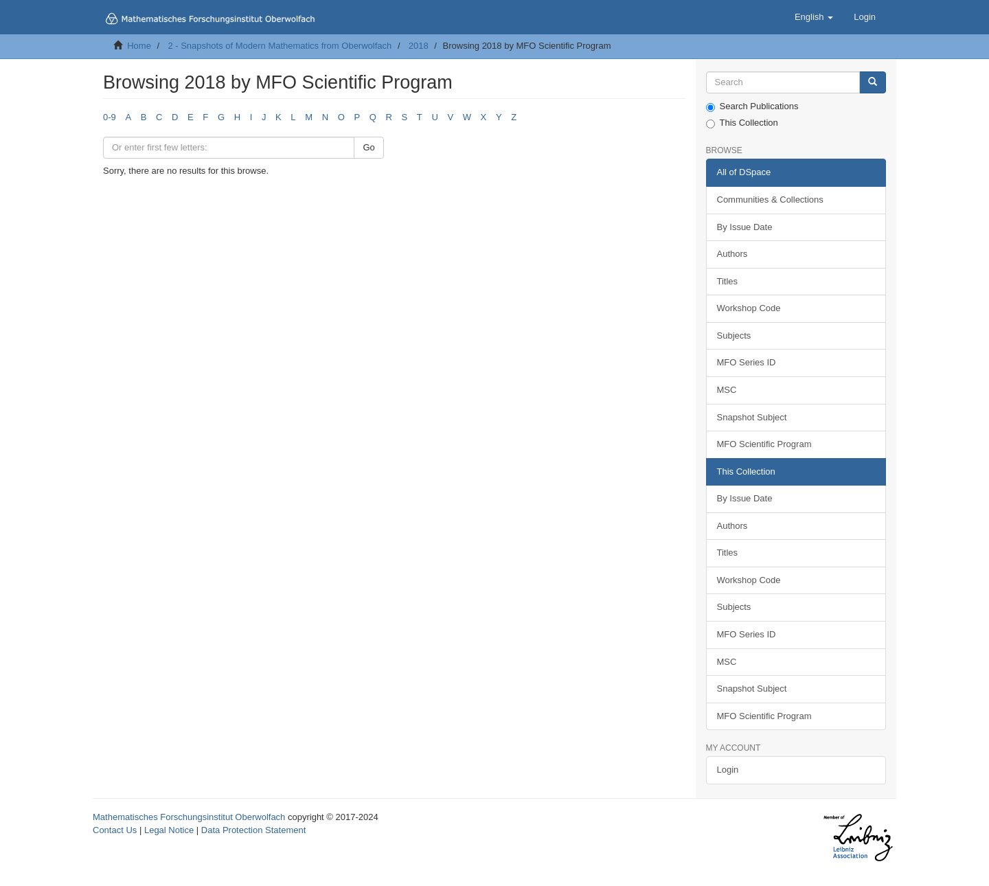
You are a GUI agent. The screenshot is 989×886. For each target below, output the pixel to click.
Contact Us (115, 830)
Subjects (734, 335)
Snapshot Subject (752, 417)
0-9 (109, 117)
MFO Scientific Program (764, 444)
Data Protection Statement (253, 830)
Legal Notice (169, 830)
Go (368, 147)
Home (139, 46)
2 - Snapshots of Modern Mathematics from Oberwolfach (279, 46)
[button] (813, 17)
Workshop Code (749, 308)
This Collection (742, 122)
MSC (727, 390)
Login (728, 769)
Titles (727, 281)
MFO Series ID (746, 362)
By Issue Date (745, 227)
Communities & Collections (770, 199)
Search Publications (752, 106)
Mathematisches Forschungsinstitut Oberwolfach (189, 817)
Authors (732, 254)
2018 (419, 46)
